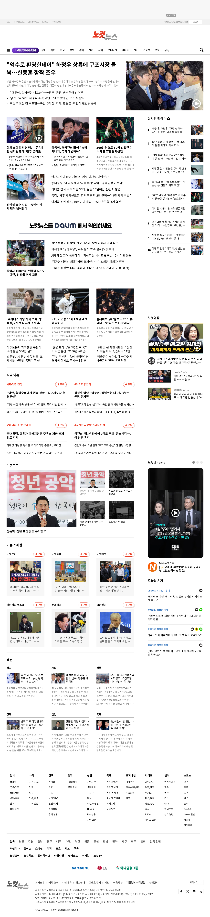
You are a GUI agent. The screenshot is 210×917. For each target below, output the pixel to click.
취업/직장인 (93, 803)
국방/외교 (14, 787)
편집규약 (153, 882)
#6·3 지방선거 (82, 384)
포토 (157, 50)
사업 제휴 (67, 882)
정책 (72, 50)
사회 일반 (33, 803)
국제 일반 (111, 809)
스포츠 (146, 50)
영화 (166, 792)
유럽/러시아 (112, 792)
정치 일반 (14, 809)
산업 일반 (91, 819)
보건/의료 (53, 798)
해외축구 (188, 825)
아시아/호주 (112, 781)
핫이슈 (27, 848)
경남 (40, 841)
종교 (147, 809)
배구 (186, 798)
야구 (186, 781)
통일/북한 (14, 792)
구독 (166, 50)
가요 (166, 798)
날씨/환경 (34, 798)
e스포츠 (187, 809)
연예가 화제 (170, 781)
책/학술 (148, 792)
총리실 (52, 781)
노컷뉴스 (105, 35)
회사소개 (39, 882)
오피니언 (112, 50)
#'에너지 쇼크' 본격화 (19, 425)
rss (200, 891)
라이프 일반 (150, 819)
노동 (51, 792)
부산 (77, 841)
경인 (21, 841)
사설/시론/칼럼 (133, 787)
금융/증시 (72, 781)
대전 (68, 841)
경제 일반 (72, 787)
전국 (62, 50)
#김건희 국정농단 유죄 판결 (89, 425)
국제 (100, 50)
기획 (49, 848)
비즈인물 (91, 814)
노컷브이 (15, 855)
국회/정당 (14, 798)
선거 (12, 803)
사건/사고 (34, 781)
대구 (59, 841)
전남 (105, 841)
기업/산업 (91, 781)
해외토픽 (110, 803)
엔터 (136, 50)
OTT (166, 803)
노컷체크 (29, 855)
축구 (186, 787)
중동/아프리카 (113, 798)
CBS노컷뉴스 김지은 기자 (160, 590)
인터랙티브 (44, 855)
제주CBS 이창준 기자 (158, 645)
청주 (133, 841)
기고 (128, 798)
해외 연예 (168, 809)
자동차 (90, 792)
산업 (91, 50)
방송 (166, 787)
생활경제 (91, 787)
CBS (8, 22)
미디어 (148, 814)
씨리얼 (85, 855)
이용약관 (117, 882)
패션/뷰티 (149, 798)
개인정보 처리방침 (135, 882)
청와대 (13, 781)
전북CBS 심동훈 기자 (158, 609)
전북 (115, 841)
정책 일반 (53, 814)
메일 (200, 590)
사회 (53, 50)
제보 (67, 848)
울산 (96, 841)
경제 (81, 50)
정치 (43, 50)
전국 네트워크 (18, 22)
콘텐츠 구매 (95, 882)
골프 (186, 803)
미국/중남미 (112, 787)
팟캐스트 (73, 855)
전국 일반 (155, 841)
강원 (30, 841)
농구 (186, 792)
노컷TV (45, 22)
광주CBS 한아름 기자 (158, 629)
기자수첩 (130, 781)
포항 (143, 841)
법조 (31, 787)
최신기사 (15, 848)
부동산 (90, 798)
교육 (51, 787)
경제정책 (53, 809)
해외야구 (188, 819)
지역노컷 (194, 882)
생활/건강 (149, 803)
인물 (31, 792)
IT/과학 (90, 809)
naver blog (194, 891)
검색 (200, 50)
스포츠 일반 (189, 814)
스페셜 (39, 848)
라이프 (125, 50)
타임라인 (59, 855)
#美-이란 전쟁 (14, 384)
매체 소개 (53, 882)
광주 (49, 841)
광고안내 (80, 882)
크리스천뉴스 (33, 22)
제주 (124, 841)
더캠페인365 (56, 22)
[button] (193, 462)
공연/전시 (149, 781)
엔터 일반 (168, 814)
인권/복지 (53, 803)
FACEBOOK (181, 891)
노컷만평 (130, 792)
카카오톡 (196, 629)
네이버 (200, 609)
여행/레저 (149, 787)
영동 (87, 841)
